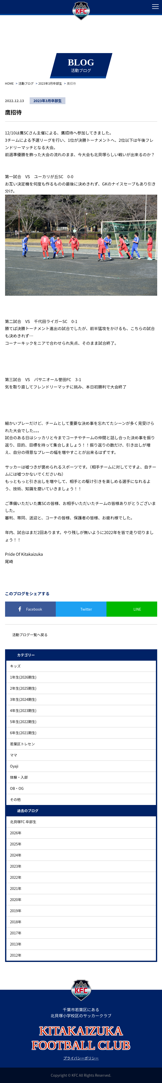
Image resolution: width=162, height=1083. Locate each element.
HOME (9, 83)
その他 (15, 799)
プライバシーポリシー (81, 1058)
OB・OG (17, 788)
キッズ (15, 666)
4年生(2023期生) (23, 710)
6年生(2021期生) (23, 732)
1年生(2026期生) (23, 677)
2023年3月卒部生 (50, 83)
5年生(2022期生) (23, 721)
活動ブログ (26, 83)
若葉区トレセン (22, 743)
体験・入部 (19, 777)
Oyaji (14, 766)
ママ (13, 754)
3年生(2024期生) (23, 699)
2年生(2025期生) (23, 688)
